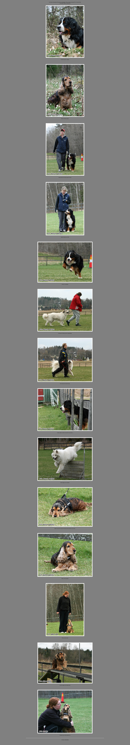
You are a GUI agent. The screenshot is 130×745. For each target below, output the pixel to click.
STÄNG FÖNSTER (65, 739)
